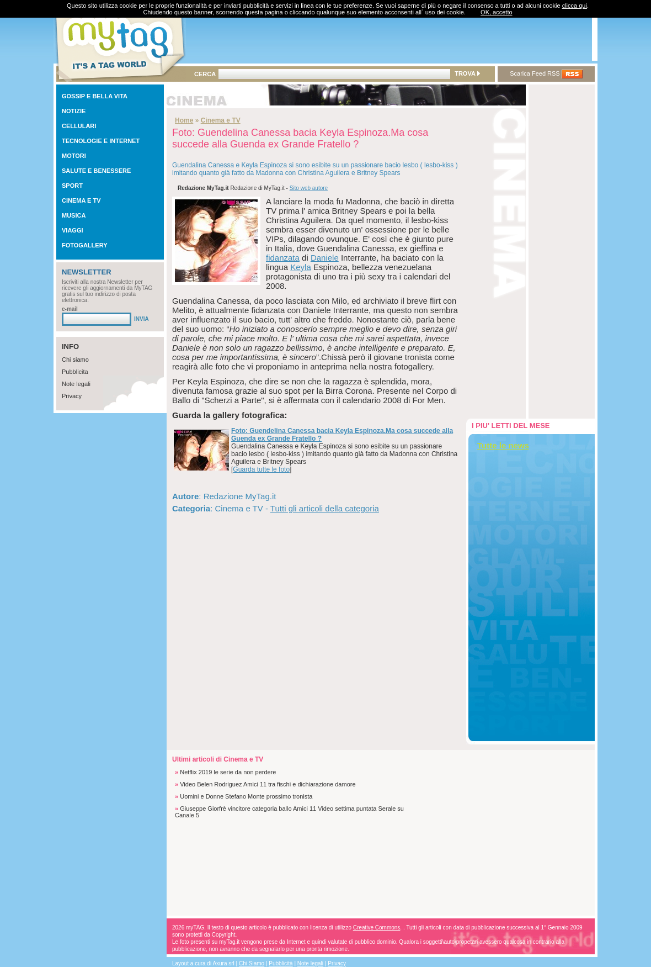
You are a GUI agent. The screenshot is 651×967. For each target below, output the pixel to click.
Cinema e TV (221, 120)
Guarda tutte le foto (261, 469)
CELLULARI (79, 126)
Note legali (76, 384)
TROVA (467, 73)
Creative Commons (377, 927)
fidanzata (283, 257)
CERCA (205, 74)
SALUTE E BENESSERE (96, 170)
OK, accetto (496, 12)
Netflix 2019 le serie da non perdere (228, 772)
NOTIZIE (74, 111)
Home (184, 120)
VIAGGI (72, 230)
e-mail (70, 309)
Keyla (300, 267)
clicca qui (574, 5)
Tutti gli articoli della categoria (324, 508)
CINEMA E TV (81, 200)
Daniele (325, 257)
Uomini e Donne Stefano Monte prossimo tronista (246, 796)
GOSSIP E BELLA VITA (94, 96)
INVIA (141, 319)
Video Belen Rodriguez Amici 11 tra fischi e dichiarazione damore (267, 784)
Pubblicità (280, 963)
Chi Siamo (251, 963)
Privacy (72, 396)
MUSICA (74, 215)
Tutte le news (503, 445)
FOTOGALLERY (85, 245)
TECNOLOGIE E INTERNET (101, 141)
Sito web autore (309, 188)
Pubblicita (75, 371)
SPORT (72, 185)
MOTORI (74, 155)
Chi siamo (75, 359)
